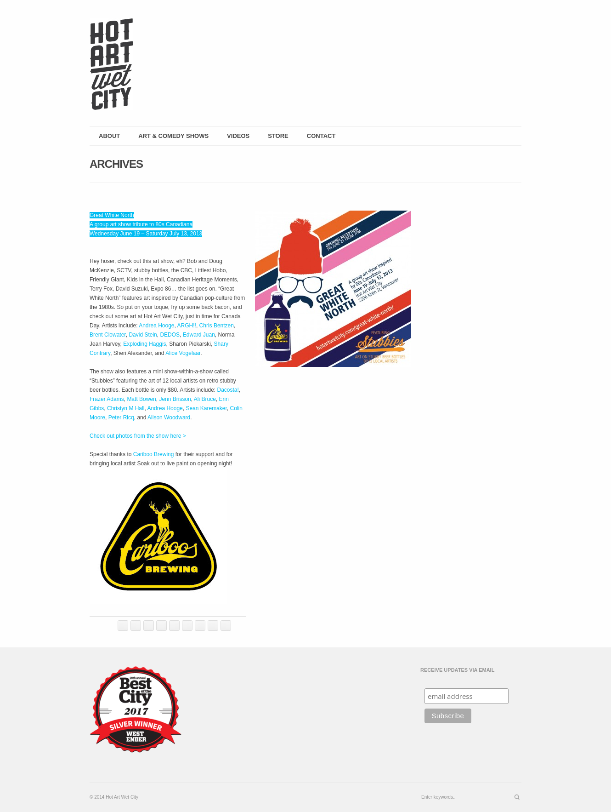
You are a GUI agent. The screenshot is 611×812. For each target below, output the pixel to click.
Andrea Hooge (156, 325)
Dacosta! (228, 390)
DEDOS (170, 335)
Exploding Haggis (144, 344)
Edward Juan (199, 335)
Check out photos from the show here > (138, 436)
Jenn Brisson (175, 399)
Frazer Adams (107, 399)
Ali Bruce (205, 399)
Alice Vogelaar (182, 353)
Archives (116, 164)
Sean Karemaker (206, 408)
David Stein (143, 335)
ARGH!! (186, 325)
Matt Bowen (141, 399)
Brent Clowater (108, 335)
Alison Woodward (168, 417)
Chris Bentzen (216, 325)
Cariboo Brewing (153, 454)
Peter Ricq (121, 417)
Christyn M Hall (125, 408)
